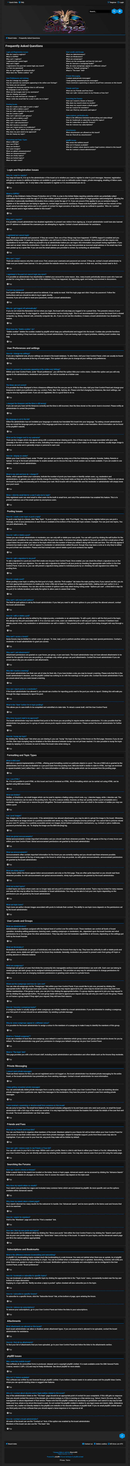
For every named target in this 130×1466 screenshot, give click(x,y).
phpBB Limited (73, 1364)
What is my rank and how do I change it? (21, 96)
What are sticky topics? (15, 156)
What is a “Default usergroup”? (77, 68)
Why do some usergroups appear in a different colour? (86, 66)
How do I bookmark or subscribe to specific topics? (85, 120)
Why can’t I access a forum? (16, 120)
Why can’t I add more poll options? (19, 116)
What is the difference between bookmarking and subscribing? (89, 118)
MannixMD (73, 1452)
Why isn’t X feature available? (77, 145)
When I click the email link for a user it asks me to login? (27, 99)
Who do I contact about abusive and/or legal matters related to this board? (93, 147)
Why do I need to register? (16, 54)
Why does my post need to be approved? (21, 132)
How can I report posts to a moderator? (20, 127)
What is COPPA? (12, 57)
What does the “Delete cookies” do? (19, 73)
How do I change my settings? (17, 81)
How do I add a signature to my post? (20, 111)
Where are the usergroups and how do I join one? (84, 61)
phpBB (14, 427)
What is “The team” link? (75, 70)
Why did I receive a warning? (16, 125)
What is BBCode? (12, 142)
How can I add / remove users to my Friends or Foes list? (87, 93)
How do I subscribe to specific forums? (80, 122)
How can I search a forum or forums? (80, 101)
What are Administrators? (75, 54)
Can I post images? (13, 149)
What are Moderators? (74, 57)
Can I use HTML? (12, 144)
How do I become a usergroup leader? (80, 64)
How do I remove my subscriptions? (79, 125)
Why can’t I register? (13, 59)
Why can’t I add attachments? (17, 123)
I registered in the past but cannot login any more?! (25, 66)
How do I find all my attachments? (79, 135)
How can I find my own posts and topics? (81, 110)
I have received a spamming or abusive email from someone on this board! (94, 83)
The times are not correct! (16, 85)
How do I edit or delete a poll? (17, 118)
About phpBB (61, 1367)
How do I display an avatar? (16, 94)
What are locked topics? (15, 158)
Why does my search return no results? (80, 103)
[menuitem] (21, 2)
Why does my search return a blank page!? (82, 105)
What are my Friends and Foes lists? (79, 91)
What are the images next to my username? (22, 92)
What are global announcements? (18, 151)
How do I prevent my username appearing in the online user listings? (31, 83)
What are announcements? (16, 153)
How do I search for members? (77, 108)
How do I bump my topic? (15, 134)
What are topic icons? (14, 160)
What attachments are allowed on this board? (83, 132)
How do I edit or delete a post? (17, 109)
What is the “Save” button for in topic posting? (23, 129)
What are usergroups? (74, 59)
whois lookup (55, 1398)
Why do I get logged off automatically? (20, 70)
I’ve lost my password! (14, 68)
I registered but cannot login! (16, 61)
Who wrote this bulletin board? (77, 143)
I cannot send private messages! (78, 78)
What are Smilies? (13, 147)
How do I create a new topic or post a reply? (22, 107)
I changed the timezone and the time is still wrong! (25, 87)
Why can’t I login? (12, 64)
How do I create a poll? (14, 114)
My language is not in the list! (17, 90)
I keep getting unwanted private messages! (82, 81)
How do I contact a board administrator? (81, 150)
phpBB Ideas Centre (113, 1380)
